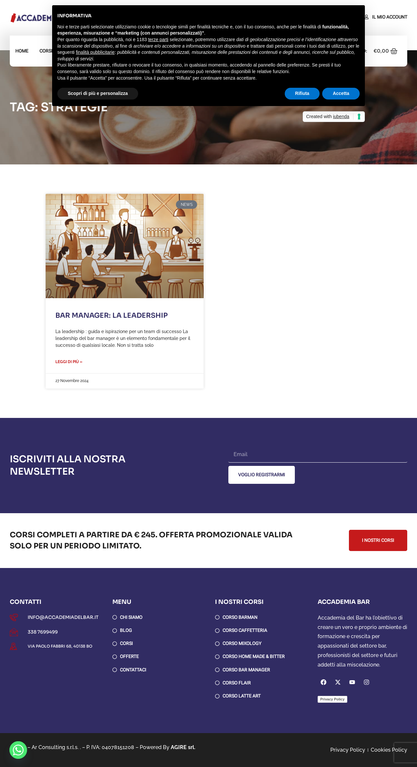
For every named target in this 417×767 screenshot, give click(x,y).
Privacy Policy (332, 699)
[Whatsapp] (18, 750)
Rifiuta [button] (302, 93)
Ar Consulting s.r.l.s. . (56, 747)
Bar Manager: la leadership (111, 315)
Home (21, 51)
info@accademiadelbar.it (63, 617)
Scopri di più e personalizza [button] (98, 93)
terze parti (158, 39)
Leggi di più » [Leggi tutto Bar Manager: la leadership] (68, 362)
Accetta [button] (341, 93)
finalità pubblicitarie (95, 52)
